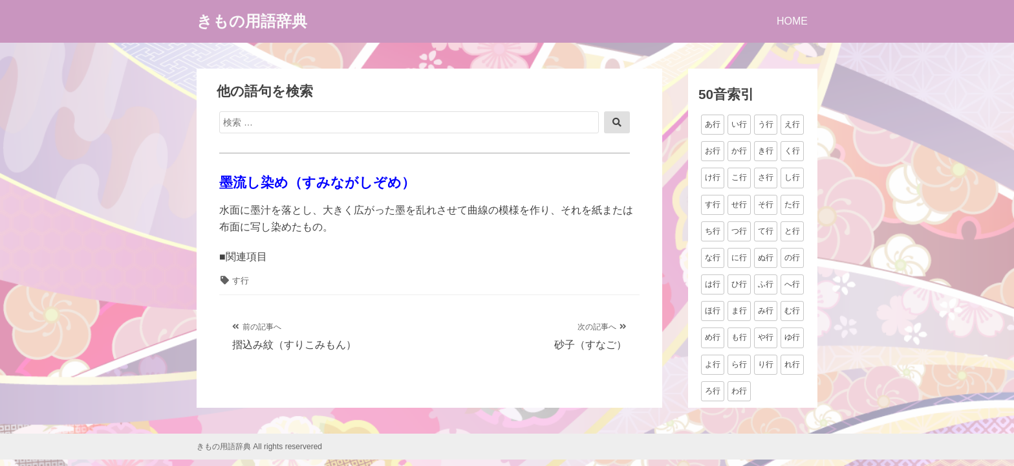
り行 (765, 364)
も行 (739, 337)
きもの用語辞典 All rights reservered (259, 446)
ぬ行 (765, 257)
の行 (792, 257)
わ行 (739, 390)
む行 (792, 310)
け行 (712, 177)
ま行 (739, 310)
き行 (765, 150)
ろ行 (712, 390)
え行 (792, 124)
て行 (765, 231)
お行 (712, 150)
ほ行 (712, 310)
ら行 (739, 364)
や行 (765, 337)
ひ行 (739, 284)
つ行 (739, 231)
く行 (792, 150)
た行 (792, 204)
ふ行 (765, 284)
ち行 (712, 231)
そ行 (765, 204)
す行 (240, 280)
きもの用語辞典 (252, 21)
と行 (792, 231)
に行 (739, 257)
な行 (712, 257)
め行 (712, 337)
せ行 (739, 204)
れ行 (792, 364)
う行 (765, 124)
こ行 (739, 177)
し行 (792, 177)
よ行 (712, 364)
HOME (792, 21)
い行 (739, 124)
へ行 (792, 284)
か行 (739, 150)
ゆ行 (792, 337)
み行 (765, 310)
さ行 (765, 177)
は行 (712, 284)
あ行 (712, 124)
